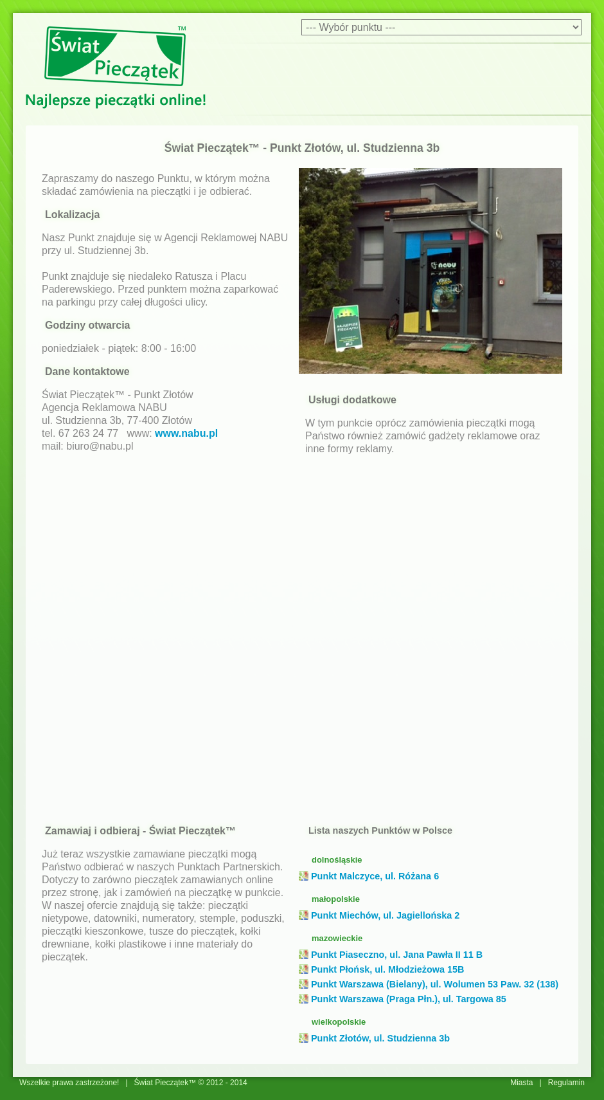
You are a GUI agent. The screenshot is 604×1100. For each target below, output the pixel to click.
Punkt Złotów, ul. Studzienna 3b (380, 1038)
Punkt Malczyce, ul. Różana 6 (375, 876)
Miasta (521, 1082)
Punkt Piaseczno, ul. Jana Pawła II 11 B (397, 954)
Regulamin (566, 1082)
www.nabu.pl (186, 433)
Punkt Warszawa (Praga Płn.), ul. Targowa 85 (408, 999)
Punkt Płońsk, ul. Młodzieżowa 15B (387, 969)
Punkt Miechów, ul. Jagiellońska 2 (385, 915)
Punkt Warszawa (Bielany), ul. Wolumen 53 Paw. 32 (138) (434, 984)
